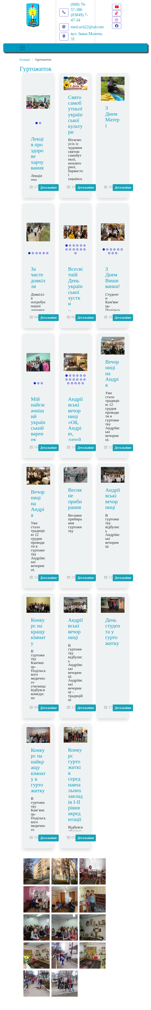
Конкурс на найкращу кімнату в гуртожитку (38, 770)
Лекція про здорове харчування (37, 153)
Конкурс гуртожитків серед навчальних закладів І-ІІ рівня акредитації (75, 784)
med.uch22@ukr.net (87, 27)
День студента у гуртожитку (112, 631)
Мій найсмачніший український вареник (38, 419)
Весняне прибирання (75, 498)
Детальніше (48, 187)
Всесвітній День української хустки (75, 286)
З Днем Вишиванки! (112, 277)
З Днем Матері (112, 116)
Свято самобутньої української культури (75, 114)
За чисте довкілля (38, 277)
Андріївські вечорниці (112, 498)
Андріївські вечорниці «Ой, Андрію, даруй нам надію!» (75, 428)
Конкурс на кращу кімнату (38, 631)
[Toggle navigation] (22, 47)
